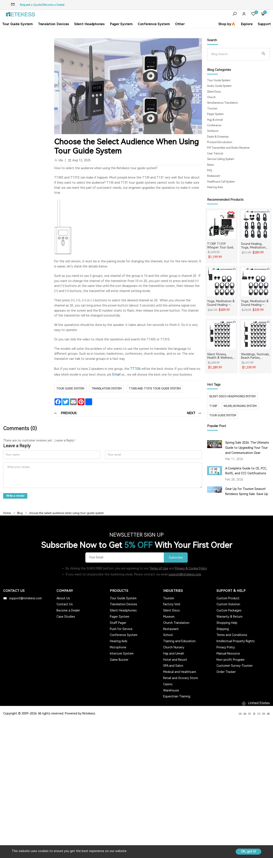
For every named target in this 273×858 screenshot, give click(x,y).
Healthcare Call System (221, 181)
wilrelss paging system (240, 406)
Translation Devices (53, 24)
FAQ (209, 170)
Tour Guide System (17, 24)
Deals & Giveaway (218, 136)
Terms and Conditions (231, 635)
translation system (106, 388)
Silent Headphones (89, 24)
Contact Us (65, 604)
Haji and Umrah (173, 653)
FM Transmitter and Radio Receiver (228, 147)
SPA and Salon (173, 665)
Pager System (121, 24)
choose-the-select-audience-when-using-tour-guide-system (66, 512)
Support (264, 24)
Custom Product (228, 598)
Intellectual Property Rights (235, 641)
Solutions (212, 130)
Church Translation (176, 622)
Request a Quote (30, 4)
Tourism (212, 108)
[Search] (235, 54)
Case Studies (66, 616)
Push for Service (121, 628)
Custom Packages (228, 610)
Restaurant (213, 175)
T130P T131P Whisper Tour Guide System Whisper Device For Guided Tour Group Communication (221, 245)
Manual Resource (228, 653)
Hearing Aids (215, 187)
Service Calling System (220, 159)
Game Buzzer (119, 659)
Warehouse (171, 690)
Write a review (16, 495)
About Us (63, 598)
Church (211, 97)
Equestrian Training (176, 696)
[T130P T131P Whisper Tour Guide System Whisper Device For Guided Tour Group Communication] (221, 224)
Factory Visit (171, 604)
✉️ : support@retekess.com (22, 598)
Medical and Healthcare (179, 671)
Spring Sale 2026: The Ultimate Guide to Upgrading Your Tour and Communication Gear (247, 447)
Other (180, 24)
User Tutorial (215, 153)
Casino (168, 684)
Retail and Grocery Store (180, 677)
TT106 (135, 369)
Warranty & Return (229, 616)
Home (7, 512)
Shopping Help (226, 622)
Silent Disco (214, 91)
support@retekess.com (184, 574)
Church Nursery (173, 647)
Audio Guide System (219, 85)
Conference (214, 125)
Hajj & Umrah (215, 119)
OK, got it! (248, 851)
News (210, 164)
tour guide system (222, 415)
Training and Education (179, 641)
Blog (20, 512)
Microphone (118, 647)
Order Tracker (226, 671)
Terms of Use (159, 568)
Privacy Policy (225, 647)
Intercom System (122, 653)
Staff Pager (118, 622)
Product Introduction (219, 142)
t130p (213, 406)
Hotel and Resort (175, 659)
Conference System (154, 24)
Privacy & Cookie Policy (191, 568)
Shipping (222, 628)
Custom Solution (228, 604)
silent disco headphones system (232, 396)
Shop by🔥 (227, 24)
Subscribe (175, 557)
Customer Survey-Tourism (234, 665)
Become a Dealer (54, 4)
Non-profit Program (230, 659)
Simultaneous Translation (222, 102)
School (168, 635)
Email (116, 374)
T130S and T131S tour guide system (155, 388)
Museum (168, 616)
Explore (247, 24)
